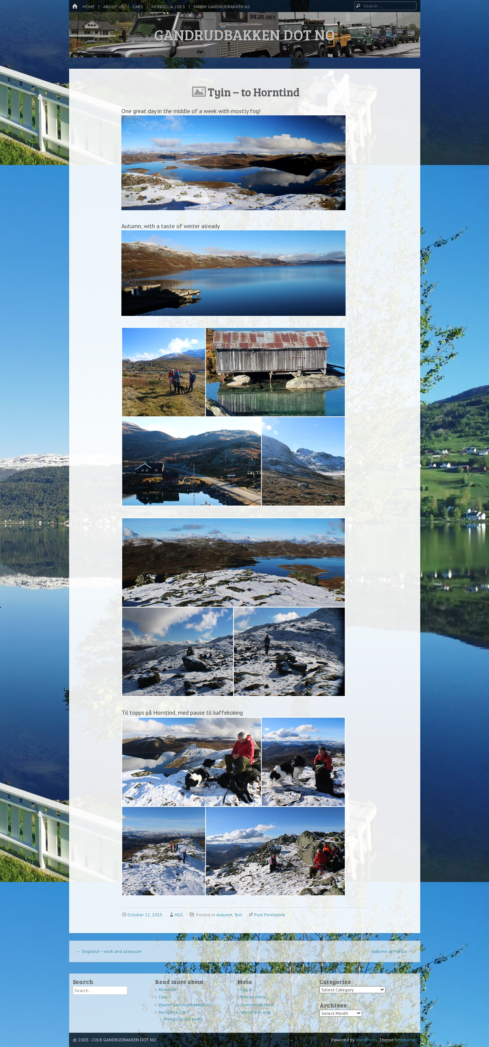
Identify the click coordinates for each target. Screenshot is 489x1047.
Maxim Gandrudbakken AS (222, 6)
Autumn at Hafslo (392, 951)
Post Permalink (269, 914)
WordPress (366, 1040)
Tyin (238, 914)
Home (89, 6)
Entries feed (253, 997)
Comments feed (257, 1004)
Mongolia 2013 (168, 6)
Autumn (224, 914)
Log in (247, 989)
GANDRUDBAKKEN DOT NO (244, 34)
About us (113, 6)
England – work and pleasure (109, 951)
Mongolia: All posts (183, 1019)
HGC (178, 914)
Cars (138, 6)
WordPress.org (255, 1012)
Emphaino (405, 1040)
